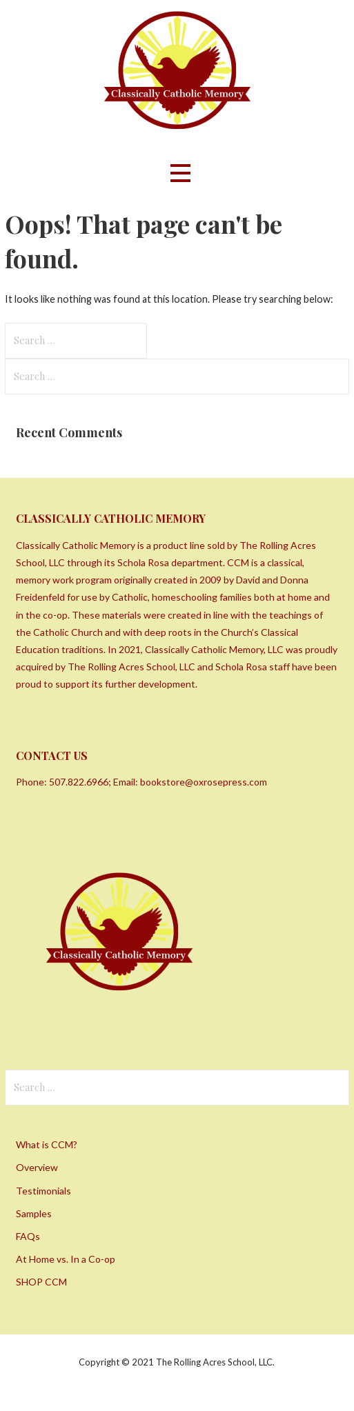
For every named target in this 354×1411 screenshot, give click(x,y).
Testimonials (43, 1191)
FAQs (28, 1236)
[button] (180, 173)
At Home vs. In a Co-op (65, 1259)
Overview (37, 1167)
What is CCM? (46, 1144)
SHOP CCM (41, 1282)
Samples (34, 1213)
